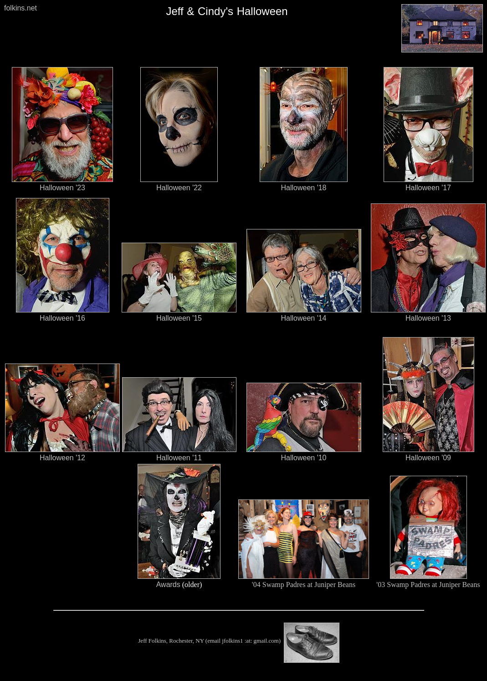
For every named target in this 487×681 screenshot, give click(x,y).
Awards (168, 584)
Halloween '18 (303, 188)
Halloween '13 (428, 318)
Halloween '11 (179, 458)
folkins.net (20, 8)
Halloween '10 (303, 458)
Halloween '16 (62, 318)
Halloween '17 (428, 188)
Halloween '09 (428, 458)
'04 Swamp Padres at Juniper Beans (303, 584)
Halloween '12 (62, 458)
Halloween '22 (179, 188)
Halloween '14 (303, 318)
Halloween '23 (62, 188)
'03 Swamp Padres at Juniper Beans (428, 584)
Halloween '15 (179, 318)
